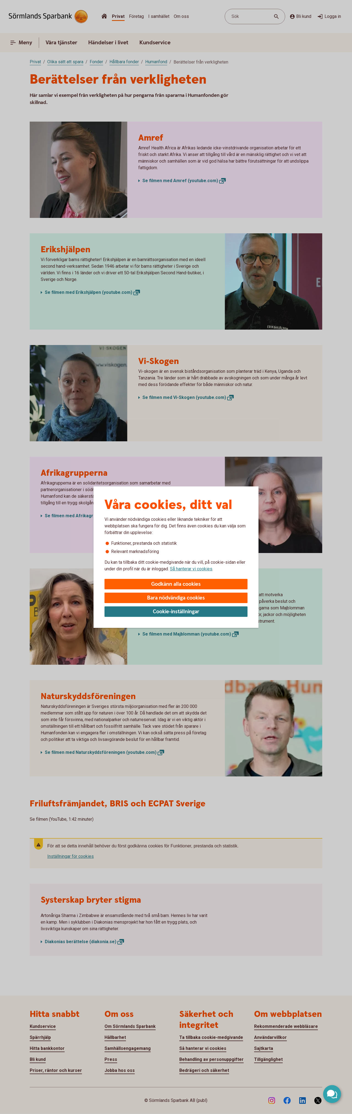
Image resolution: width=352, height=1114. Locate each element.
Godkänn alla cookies (176, 584)
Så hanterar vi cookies (191, 568)
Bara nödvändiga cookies (176, 598)
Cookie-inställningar (176, 611)
